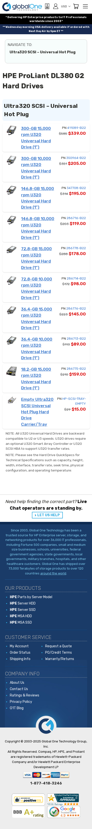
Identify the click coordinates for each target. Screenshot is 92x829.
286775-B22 (76, 368)
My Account (19, 646)
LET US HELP (48, 515)
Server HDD (23, 603)
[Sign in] (56, 6)
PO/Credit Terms (58, 652)
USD (65, 6)
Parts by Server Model (31, 597)
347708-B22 (76, 188)
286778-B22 (76, 248)
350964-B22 (76, 158)
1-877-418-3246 (46, 783)
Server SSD (23, 610)
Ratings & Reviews (24, 695)
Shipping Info (20, 659)
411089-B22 (76, 128)
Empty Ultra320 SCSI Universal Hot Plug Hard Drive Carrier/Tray (37, 412)
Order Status (20, 652)
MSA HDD (21, 616)
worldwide (37, 21)
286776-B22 (76, 308)
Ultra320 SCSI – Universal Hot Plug (43, 52)
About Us (17, 683)
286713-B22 (76, 338)
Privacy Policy (21, 702)
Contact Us (19, 689)
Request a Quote (58, 646)
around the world (53, 573)
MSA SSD (21, 622)
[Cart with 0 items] (76, 6)
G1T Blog (17, 708)
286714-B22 (76, 278)
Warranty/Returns (59, 659)
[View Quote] (47, 6)
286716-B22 (76, 218)
